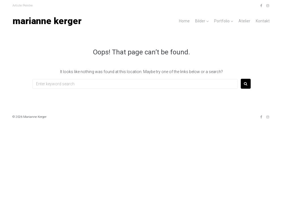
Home (184, 21)
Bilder (200, 21)
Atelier (244, 21)
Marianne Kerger (47, 21)
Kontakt (263, 21)
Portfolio (222, 21)
